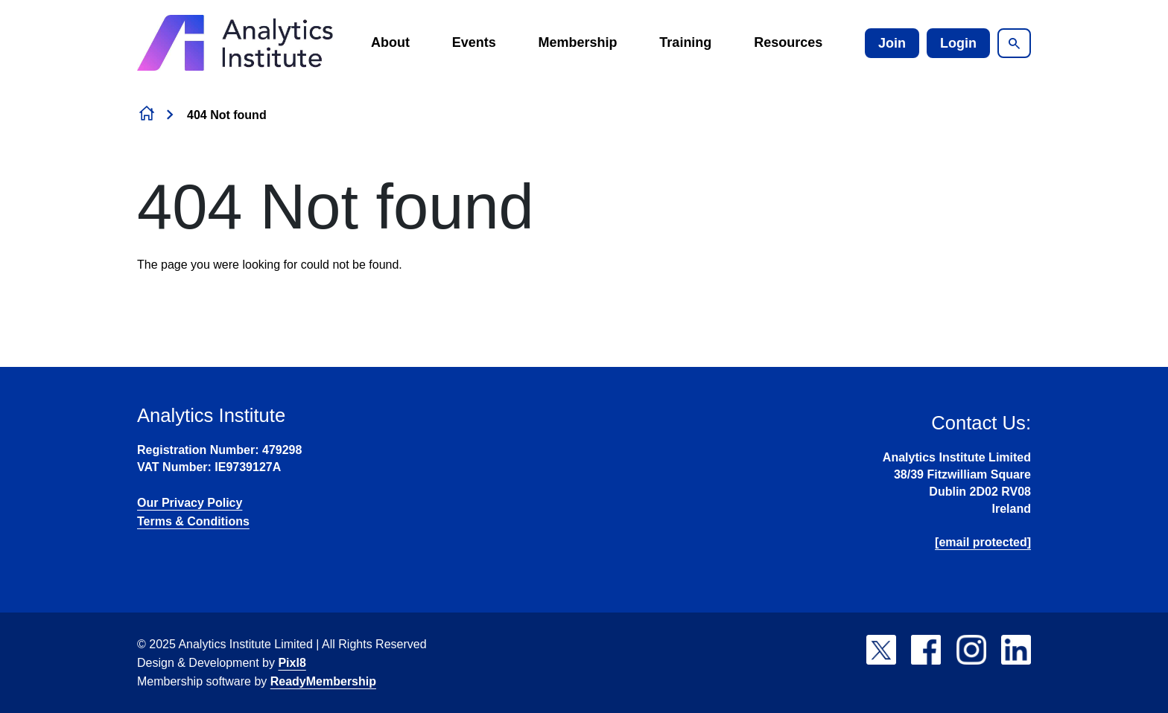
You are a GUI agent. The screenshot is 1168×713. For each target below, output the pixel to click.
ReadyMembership (323, 681)
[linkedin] (1016, 650)
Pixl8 (291, 662)
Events (474, 42)
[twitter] (881, 650)
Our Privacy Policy (189, 502)
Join (892, 43)
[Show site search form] (1014, 43)
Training (685, 42)
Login (958, 43)
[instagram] (971, 650)
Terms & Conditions (193, 521)
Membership (578, 42)
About (390, 42)
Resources (788, 42)
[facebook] (926, 650)
